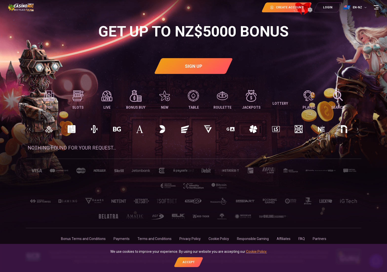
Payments (122, 239)
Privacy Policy (190, 239)
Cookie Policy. (256, 252)
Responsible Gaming (253, 239)
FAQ (301, 239)
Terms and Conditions (154, 239)
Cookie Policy (219, 239)
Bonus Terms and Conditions (83, 239)
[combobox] (355, 7)
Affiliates (283, 239)
